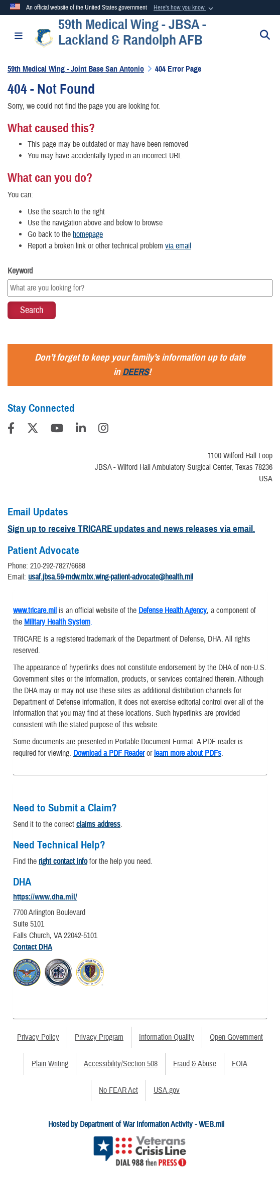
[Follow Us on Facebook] (11, 430)
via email (178, 246)
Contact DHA (32, 947)
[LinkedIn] (81, 430)
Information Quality (166, 1037)
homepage (88, 234)
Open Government (236, 1037)
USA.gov (167, 1090)
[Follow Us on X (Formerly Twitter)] (32, 430)
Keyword (20, 271)
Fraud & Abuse (194, 1064)
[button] (184, 8)
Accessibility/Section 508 (121, 1064)
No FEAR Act (118, 1090)
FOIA (239, 1064)
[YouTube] (57, 430)
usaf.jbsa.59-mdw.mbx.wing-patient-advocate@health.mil (110, 577)
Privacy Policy (38, 1037)
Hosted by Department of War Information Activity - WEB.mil (136, 1124)
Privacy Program (99, 1037)
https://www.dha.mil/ (45, 897)
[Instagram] (103, 430)
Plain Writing (50, 1064)
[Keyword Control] (140, 287)
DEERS (135, 372)
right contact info (63, 861)
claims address (98, 824)
